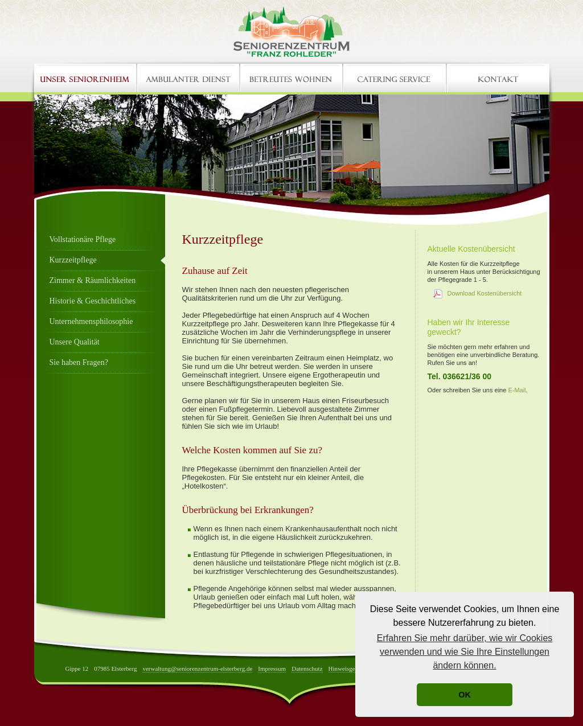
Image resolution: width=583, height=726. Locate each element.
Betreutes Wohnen (291, 78)
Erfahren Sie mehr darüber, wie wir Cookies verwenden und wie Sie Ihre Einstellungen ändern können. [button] (465, 651)
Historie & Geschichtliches (93, 301)
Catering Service (394, 78)
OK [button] (464, 694)
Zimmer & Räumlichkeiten (93, 280)
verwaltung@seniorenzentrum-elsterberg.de (197, 668)
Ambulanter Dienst (188, 78)
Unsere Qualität (75, 342)
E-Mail (516, 390)
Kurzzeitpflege (73, 260)
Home (85, 78)
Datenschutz (307, 668)
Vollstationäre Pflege (83, 239)
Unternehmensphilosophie (91, 321)
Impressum (272, 668)
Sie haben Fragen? (79, 362)
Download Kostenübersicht (484, 293)
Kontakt (497, 78)
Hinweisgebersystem (355, 668)
